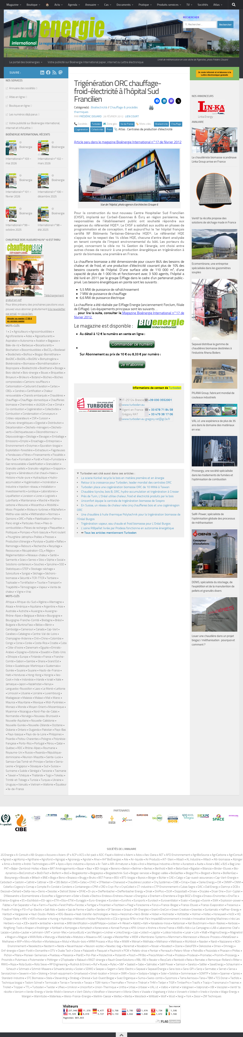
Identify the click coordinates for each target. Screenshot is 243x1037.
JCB (26, 923)
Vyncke (214, 991)
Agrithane (33, 859)
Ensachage (37, 441)
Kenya (47, 684)
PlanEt (80, 955)
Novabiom (143, 946)
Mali (47, 698)
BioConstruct (26, 873)
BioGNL (21, 359)
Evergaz (195, 900)
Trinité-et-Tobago (16, 780)
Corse (19, 643)
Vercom (19, 991)
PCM (126, 950)
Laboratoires (48, 491)
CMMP (228, 882)
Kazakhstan (35, 684)
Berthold (160, 868)
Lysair (188, 932)
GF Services (114, 909)
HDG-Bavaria (65, 914)
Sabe (141, 964)
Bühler (162, 877)
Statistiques (13, 569)
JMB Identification (77, 923)
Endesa (106, 896)
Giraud (127, 909)
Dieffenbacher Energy (130, 891)
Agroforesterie (14, 336)
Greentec (196, 909)
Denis (41, 891)
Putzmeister (37, 960)
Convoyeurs (48, 413)
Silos (41, 559)
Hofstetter (183, 914)
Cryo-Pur (113, 887)
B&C (217, 864)
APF (52, 864)
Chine (44, 638)
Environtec (219, 896)
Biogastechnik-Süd (117, 873)
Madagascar (13, 698)
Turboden (96, 124)
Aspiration (12, 340)
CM (219, 882)
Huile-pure (23, 477)
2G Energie (7, 855)
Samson (180, 964)
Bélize (39, 624)
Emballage (58, 436)
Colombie (56, 638)
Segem (111, 969)
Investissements (16, 491)
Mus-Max (113, 941)
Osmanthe (41, 950)
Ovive (77, 950)
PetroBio (198, 950)
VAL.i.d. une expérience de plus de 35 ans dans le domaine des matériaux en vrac (214, 425)
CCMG (74, 882)
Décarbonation (14, 427)
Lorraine (37, 693)
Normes (53, 514)
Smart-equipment (61, 973)
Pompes (25, 532)
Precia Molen (156, 955)
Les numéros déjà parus (23, 114)
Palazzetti (88, 950)
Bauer (80, 868)
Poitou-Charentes (28, 739)
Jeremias (59, 923)
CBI (51, 882)
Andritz (17, 864)
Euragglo (81, 900)
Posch (132, 955)
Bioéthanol (45, 368)
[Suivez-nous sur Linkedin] (42, 72)
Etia (63, 900)
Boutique (32, 4)
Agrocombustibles (41, 331)
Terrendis (75, 982)
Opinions (11, 518)
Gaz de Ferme (76, 909)
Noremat (129, 946)
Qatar (59, 743)
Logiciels (50, 496)
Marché (43, 500)
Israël (50, 679)
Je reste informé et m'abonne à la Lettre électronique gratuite (214, 73)
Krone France (166, 928)
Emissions (12, 441)
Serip (199, 969)
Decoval (5, 891)
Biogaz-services (139, 873)
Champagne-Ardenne (19, 638)
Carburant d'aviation (36, 386)
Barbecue (27, 345)
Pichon (8, 955)
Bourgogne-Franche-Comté (22, 620)
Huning (54, 918)
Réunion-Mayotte (33, 757)
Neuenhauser (75, 946)
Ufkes (61, 987)
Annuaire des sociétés (22, 88)
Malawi (39, 698)
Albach (180, 859)
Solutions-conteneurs (19, 564)
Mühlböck (190, 941)
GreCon (164, 909)
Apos (61, 864)
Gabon (20, 661)
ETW (71, 900)
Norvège (26, 716)
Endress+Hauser (123, 896)
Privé (169, 955)
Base (44, 868)
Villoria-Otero (131, 991)
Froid (109, 129)
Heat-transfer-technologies (91, 914)
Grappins (58, 468)
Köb (187, 928)
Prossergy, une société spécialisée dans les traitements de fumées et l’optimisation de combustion (212, 475)
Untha (122, 987)
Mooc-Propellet (15, 509)
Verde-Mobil (53, 991)
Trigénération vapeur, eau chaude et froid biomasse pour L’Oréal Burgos (125, 523)
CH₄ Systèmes (162, 882)
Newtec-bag (113, 946)
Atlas (216, 4)
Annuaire (90, 4)
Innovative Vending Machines (210, 918)
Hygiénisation (32, 482)
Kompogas (71, 928)
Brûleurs (24, 377)
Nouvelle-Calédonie (42, 720)
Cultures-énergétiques (19, 423)
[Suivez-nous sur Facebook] (48, 72)
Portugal (39, 743)
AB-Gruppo (37, 855)
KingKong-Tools (13, 928)
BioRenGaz (229, 873)
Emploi (24, 441)
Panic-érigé (12, 523)
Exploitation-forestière (19, 450)
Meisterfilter (121, 937)
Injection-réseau (28, 486)
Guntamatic (211, 909)
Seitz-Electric (126, 969)
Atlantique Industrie (158, 864)
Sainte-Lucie (53, 757)
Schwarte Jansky (63, 969)
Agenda (72, 4)
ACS (81, 855)
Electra (95, 896)
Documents (124, 4)
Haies (52, 473)
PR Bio (142, 955)
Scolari (79, 969)
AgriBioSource (201, 855)
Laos (37, 688)
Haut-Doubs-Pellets (43, 914)
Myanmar (11, 711)
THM (153, 982)
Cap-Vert (52, 629)
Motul (65, 941)
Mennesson (190, 937)
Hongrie (48, 675)
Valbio (164, 987)
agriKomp (19, 859)
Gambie (30, 661)
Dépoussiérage (15, 436)
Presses (49, 537)
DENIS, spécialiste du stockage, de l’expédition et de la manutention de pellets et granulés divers (213, 586)
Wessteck (140, 996)
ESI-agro (46, 900)
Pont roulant (58, 532)
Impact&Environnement (165, 918)
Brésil (58, 620)
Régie (49, 550)
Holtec (207, 914)
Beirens (115, 868)
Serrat (222, 969)
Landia (15, 932)
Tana (202, 978)
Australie (11, 611)
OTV (52, 950)
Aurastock (188, 864)
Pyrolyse (38, 541)
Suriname (11, 771)
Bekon (126, 868)
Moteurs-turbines (37, 509)
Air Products (152, 859)
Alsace (9, 606)
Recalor (153, 960)
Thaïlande (37, 775)
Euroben (114, 900)
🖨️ (151, 107)
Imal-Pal (143, 918)
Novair (155, 946)
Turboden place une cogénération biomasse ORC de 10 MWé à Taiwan (125, 487)
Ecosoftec (47, 896)
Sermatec (210, 969)
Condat (55, 887)
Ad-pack (91, 855)
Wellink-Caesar (102, 996)
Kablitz (137, 923)
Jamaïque (11, 684)
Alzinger (237, 859)
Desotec (52, 891)
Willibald (153, 996)
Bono (62, 877)
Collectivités (97, 129)
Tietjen (162, 982)
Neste (60, 946)
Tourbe (41, 582)
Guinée (10, 670)
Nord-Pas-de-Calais (46, 711)
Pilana (17, 955)
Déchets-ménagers (37, 427)
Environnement (15, 445)
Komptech (86, 928)
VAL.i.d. (154, 987)
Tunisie (34, 780)
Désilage (31, 436)
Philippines (55, 734)
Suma (141, 978)
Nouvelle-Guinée (16, 725)
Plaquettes (56, 528)
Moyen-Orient (37, 707)
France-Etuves (189, 905)
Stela (49, 978)
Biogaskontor (80, 873)
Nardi (214, 941)
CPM (95, 887)
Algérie (42, 602)
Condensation (31, 413)
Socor (132, 973)
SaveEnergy (217, 964)
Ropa (13, 964)
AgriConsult (235, 855)
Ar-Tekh (102, 864)
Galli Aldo (50, 909)
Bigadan (195, 868)
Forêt (37, 459)
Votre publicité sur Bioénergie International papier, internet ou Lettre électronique (96, 62)
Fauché (52, 905)
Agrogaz (60, 859)
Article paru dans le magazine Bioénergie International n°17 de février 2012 (127, 142)
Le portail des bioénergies (24, 62)
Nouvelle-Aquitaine (17, 720)
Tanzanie (47, 771)
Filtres (27, 455)
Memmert (174, 937)
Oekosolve (205, 946)
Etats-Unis (59, 652)
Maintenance (28, 500)
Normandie (12, 716)
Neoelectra (34, 946)
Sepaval (140, 969)
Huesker (42, 918)
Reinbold (179, 960)
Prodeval (192, 955)
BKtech (36, 877)
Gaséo (61, 909)
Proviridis (7, 960)
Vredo (203, 991)
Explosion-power (231, 900)
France (47, 656)
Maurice (10, 702)
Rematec (200, 960)
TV (188, 4)
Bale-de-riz (12, 345)
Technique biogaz (12, 982)
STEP (25, 569)
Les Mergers (94, 932)
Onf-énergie (8, 950)
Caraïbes (11, 634)
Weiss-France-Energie (77, 996)
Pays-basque (15, 734)
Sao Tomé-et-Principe (29, 761)
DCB (235, 887)
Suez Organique (126, 978)
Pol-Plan (91, 955)
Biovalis (24, 877)
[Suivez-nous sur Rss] (54, 72)
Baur (89, 868)
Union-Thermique (105, 987)
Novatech (167, 946)
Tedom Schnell (33, 982)
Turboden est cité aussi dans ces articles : (107, 473)
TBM (210, 978)
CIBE (176, 882)
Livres (39, 496)
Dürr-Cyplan (233, 891)
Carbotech (6, 882)
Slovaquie (35, 766)
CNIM (237, 882)
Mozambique (56, 707)
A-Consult (22, 855)
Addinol (118, 855)
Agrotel (87, 859)
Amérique (22, 606)
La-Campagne (200, 928)
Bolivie (41, 615)
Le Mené (48, 688)
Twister (50, 987)
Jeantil (33, 923)
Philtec (236, 950)
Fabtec (7, 905)
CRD (103, 887)
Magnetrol (236, 932)
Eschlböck (33, 900)
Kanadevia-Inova (160, 923)
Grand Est (53, 661)
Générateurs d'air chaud (33, 473)
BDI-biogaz (101, 868)
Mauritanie (24, 702)
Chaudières (56, 395)
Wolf (163, 996)
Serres (32, 559)
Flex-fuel (11, 459)
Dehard (16, 891)
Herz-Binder (141, 914)
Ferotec (79, 905)
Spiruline (52, 564)
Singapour (22, 766)
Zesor (197, 996)
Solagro (153, 973)
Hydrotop (66, 918)
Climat (58, 404)
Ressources (13, 550)
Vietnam (36, 784)
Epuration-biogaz (50, 445)
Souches (39, 564)
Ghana (41, 661)
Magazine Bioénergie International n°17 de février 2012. (129, 315)
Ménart (136, 941)
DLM (169, 891)
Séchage (38, 573)
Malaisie (27, 698)
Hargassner (21, 914)
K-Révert (125, 923)
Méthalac (148, 941)
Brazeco (72, 877)
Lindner (108, 932)
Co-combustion (15, 409)
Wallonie (48, 784)
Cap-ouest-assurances (199, 877)
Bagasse (53, 340)
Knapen (29, 928)
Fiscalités (58, 455)
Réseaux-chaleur (37, 555)
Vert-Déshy (84, 991)
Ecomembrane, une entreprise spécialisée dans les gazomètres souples (211, 268)
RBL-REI (141, 960)
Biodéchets (14, 354)
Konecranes (101, 928)
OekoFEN (190, 946)
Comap (30, 887)
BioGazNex (176, 873)
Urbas (132, 987)
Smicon (114, 973)
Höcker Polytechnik (98, 918)
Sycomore (171, 978)
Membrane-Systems (153, 937)
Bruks (92, 877)
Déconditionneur (46, 432)
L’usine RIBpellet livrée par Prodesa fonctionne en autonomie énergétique (127, 528)
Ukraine (57, 780)
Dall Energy (212, 887)
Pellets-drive (139, 950)
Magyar (22, 937)
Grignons (11, 473)
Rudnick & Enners (80, 964)
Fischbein (119, 905)
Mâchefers (57, 509)
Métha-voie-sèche (17, 514)
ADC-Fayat (105, 855)
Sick (33, 973)
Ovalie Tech (64, 950)
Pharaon (225, 950)
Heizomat (126, 914)
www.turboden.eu (133, 405)
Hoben (155, 914)
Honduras (19, 675)
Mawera (91, 937)
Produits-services (167, 4)
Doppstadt (180, 891)
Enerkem (155, 896)
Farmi (42, 905)
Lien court (132, 116)
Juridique (33, 491)
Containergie (82, 887)
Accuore (51, 855)
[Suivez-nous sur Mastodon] (60, 72)
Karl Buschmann (197, 923)
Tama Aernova (188, 978)
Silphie (50, 559)
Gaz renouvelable (16, 464)
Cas (106, 4)
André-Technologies (36, 864)
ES (23, 900)
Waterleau (55, 996)
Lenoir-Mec (60, 932)
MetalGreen (229, 937)
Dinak (149, 891)
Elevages (44, 436)
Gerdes (100, 909)
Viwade (146, 991)
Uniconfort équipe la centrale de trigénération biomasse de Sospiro (123, 501)
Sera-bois (175, 969)
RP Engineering (58, 964)
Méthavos (176, 941)
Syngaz (26, 573)
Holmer (196, 914)
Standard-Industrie (13, 978)
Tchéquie (23, 775)
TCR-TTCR (38, 578)
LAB (213, 928)
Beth (170, 868)
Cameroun (27, 629)
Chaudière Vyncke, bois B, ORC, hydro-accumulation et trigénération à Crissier (130, 491)
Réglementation (15, 555)
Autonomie (26, 340)
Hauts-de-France (49, 670)
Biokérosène (13, 363)
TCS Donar (221, 978)
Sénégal (34, 771)
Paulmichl (115, 950)
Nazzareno (225, 941)
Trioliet (7, 987)
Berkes (148, 868)
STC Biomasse (35, 978)
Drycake (204, 891)
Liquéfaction (13, 496)
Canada (40, 629)
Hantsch (7, 914)
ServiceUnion (9, 973)
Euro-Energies (97, 900)
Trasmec (234, 982)
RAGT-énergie (96, 960)
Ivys (18, 923)
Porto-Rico (25, 743)
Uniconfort (86, 987)
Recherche (40, 546)
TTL (27, 987)
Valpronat (202, 987)
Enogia (197, 896)
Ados (139, 855)
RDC (19, 748)
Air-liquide (137, 859)
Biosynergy (11, 877)
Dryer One (217, 891)
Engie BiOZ (184, 896)
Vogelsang (159, 991)
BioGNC (10, 359)
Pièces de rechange (35, 528)
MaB (204, 932)
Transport (54, 582)
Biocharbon (12, 350)
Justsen (112, 923)
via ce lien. (27, 313)
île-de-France (127, 124)
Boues (44, 372)
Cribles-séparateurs (17, 418)
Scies (23, 559)
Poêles (38, 537)
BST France (105, 877)
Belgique (29, 615)
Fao (34, 905)
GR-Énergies (141, 909)
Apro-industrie (75, 864)
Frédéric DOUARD (90, 116)
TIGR (171, 982)
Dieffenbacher (106, 891)
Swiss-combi (155, 978)
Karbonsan (179, 923)
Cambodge (12, 629)
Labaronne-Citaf (228, 928)
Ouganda (34, 729)
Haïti (8, 675)
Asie (60, 606)
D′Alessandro (12, 896)
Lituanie (25, 693)
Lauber (25, 932)
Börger (152, 877)
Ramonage (12, 546)
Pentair (154, 950)
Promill (218, 955)
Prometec (206, 955)
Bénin (48, 624)
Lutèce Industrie (172, 932)
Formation (25, 459)
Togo (49, 775)
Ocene (179, 946)
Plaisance (67, 955)
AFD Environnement (178, 855)
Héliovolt (79, 918)
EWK (215, 900)
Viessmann (114, 991)
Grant (154, 909)
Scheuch (11, 969)
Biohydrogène (48, 359)
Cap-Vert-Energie (226, 877)
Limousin (13, 693)
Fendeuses (14, 455)
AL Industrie (193, 859)
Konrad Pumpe (120, 928)
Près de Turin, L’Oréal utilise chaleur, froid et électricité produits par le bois (127, 496)
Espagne (22, 652)
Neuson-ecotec (94, 946)
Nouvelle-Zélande (39, 725)
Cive (49, 404)
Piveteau (55, 955)
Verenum (68, 991)
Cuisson (43, 418)
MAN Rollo (36, 937)
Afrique (10, 602)
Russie (29, 752)
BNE (45, 877)
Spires (236, 973)
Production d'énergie (18, 541)
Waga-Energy (229, 991)
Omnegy (228, 946)
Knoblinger (42, 928)
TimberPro (183, 982)
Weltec (118, 996)
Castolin (19, 882)
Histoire (10, 477)
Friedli (5, 909)
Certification (34, 391)
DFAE (82, 891)
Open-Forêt (25, 950)
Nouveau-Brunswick (46, 716)
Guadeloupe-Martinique (29, 666)
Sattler (203, 964)
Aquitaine (35, 606)
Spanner (225, 973)
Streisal (85, 978)
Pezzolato (211, 950)
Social (60, 559)
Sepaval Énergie (157, 969)
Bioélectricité (99, 107)
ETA (56, 900)
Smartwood (81, 973)
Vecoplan (222, 987)
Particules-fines (31, 523)
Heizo (114, 914)
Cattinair (42, 882)
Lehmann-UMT (41, 932)
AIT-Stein (168, 859)
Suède (23, 771)
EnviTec (232, 896)
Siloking (42, 973)
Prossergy (231, 955)
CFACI (92, 882)
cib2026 (40, 404)
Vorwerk (182, 991)
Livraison (28, 496)
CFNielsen (105, 882)
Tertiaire (52, 578)
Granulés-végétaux (39, 468)
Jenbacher (45, 923)
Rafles (60, 541)
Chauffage (176, 124)
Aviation (40, 340)
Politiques (11, 532)
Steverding (60, 978)
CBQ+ (9, 391)
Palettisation (42, 518)
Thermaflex (117, 982)
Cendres (20, 391)
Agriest (6, 859)
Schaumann (233, 964)
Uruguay (11, 784)
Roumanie (49, 748)
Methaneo (8, 941)
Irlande (40, 679)
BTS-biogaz (128, 877)
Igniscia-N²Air (128, 918)
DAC (200, 887)
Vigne (20, 591)
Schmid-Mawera (41, 969)
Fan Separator (21, 905)
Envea (207, 896)
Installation (47, 486)
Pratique (144, 4)
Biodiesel (59, 350)
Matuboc (78, 937)
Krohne (152, 928)
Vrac (28, 591)
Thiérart (142, 982)
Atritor (176, 864)
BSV (116, 877)
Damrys (225, 887)
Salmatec (151, 964)
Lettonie (60, 688)
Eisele (85, 896)
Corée (28, 643)
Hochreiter (168, 914)
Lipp (135, 932)
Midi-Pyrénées (55, 702)
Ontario (22, 729)
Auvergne (37, 611)
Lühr (196, 932)
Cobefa (7, 887)
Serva (231, 969)
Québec (10, 748)
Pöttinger (52, 960)
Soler (164, 973)
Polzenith (120, 955)
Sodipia (142, 973)
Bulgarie (10, 624)
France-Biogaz (169, 905)
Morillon (37, 941)
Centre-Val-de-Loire (44, 634)
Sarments (11, 559)
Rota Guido (25, 964)
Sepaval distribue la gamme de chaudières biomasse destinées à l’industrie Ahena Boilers (212, 348)
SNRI (124, 973)
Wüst (172, 996)
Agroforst (47, 859)
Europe (24, 656)
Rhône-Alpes (33, 748)
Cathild (30, 882)
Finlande (36, 656)
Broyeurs (11, 377)
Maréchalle (64, 937)
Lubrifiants (12, 500)
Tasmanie (60, 771)
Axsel (209, 864)
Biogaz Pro (207, 108)
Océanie (10, 729)
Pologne (46, 739)
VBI (212, 987)
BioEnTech (43, 873)
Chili (36, 638)
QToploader (67, 960)
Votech (193, 991)
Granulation (52, 464)
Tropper (18, 987)
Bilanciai (207, 868)
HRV (24, 918)
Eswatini (45, 652)
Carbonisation (14, 386)
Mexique (38, 702)
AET (161, 855)
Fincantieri (105, 905)
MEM (135, 937)
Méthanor (162, 941)
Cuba (63, 643)
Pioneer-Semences (35, 955)
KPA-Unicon (138, 928)
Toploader (12, 582)
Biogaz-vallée (160, 873)
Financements (41, 455)
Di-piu (91, 891)
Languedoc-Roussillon (19, 688)
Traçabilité (12, 587)
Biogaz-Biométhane (47, 354)
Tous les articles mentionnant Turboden (110, 532)
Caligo (179, 877)
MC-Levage (105, 937)
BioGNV (32, 359)
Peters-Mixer (182, 950)
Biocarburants (44, 345)
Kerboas (233, 923)
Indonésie (28, 679)
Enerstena (169, 896)
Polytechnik (105, 955)
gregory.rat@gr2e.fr (157, 419)
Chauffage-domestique (34, 400)
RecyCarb (165, 960)
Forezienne (142, 905)
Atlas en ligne (17, 97)
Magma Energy (219, 932)
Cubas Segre (187, 887)
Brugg (83, 877)
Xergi (181, 996)
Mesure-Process (210, 937)
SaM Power (166, 964)
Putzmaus (21, 960)
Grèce (9, 666)
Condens (67, 887)
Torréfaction (27, 582)
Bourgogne (53, 615)
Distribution (55, 423)
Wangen (27, 996)
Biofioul (27, 354)
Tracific (196, 982)
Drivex (193, 891)
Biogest (205, 873)
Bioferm (57, 873)
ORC (21, 518)
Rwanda (40, 752)
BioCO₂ (48, 350)
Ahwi (97, 859)
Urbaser (143, 987)
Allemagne (55, 602)
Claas (193, 882)
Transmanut (219, 982)
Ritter (236, 960)
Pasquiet (102, 950)
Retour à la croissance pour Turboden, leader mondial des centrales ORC (126, 482)
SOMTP (203, 973)
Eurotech (153, 900)
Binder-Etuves (222, 868)
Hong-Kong (34, 675)
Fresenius (232, 905)
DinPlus (159, 891)
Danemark (32, 647)
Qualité (50, 541)
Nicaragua (25, 711)
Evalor (184, 900)
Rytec (113, 964)
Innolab (186, 918)
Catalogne (24, 634)
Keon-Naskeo (217, 923)
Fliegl (130, 905)
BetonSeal (182, 868)
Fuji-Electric (35, 909)
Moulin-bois (79, 941)
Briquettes (57, 372)
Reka (189, 960)
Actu (57, 4)
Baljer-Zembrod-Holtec (25, 868)
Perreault (166, 950)
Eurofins (126, 900)
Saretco (192, 964)
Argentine (49, 606)
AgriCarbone (219, 855)
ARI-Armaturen (119, 864)
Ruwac (104, 964)
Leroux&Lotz (76, 932)
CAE (171, 877)
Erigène (14, 900)
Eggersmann (63, 896)
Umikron (72, 987)
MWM (125, 941)
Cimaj (184, 882)
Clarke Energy (207, 882)
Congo (9, 643)
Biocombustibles (31, 350)
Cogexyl (19, 887)
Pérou (50, 743)
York (188, 996)
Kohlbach (57, 928)
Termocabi (51, 982)
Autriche (23, 611)
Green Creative (180, 909)
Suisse (55, 766)
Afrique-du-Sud (26, 602)
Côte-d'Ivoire (15, 647)
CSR (34, 418)
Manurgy (50, 937)
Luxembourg (52, 693)
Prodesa (180, 955)
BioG (66, 873)
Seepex (100, 969)
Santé (53, 555)
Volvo (171, 991)
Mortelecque (52, 941)
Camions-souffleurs (36, 382)
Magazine (12, 4)
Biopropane (12, 368)
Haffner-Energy (230, 909)
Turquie (45, 780)
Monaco (10, 707)
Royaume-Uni (14, 752)
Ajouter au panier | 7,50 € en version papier (19, 319)
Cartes (54, 386)
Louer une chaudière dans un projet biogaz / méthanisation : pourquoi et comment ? (213, 640)
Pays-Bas (60, 729)
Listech (144, 932)
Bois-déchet (13, 372)
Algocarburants (44, 336)
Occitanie (57, 725)
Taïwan (12, 775)
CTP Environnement (166, 887)
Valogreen (188, 987)
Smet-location (98, 973)
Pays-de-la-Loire (36, 734)
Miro (27, 941)
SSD (61, 564)
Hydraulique (40, 477)
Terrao (64, 982)
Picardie (10, 739)
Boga (53, 877)
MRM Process (96, 941)
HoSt (231, 914)
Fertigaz (91, 905)
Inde (16, 679)
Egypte (44, 647)
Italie (58, 679)
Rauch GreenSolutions (121, 960)
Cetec (83, 882)
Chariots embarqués (35, 395)
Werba (128, 996)
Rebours (26, 546)
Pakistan (47, 729)
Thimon (131, 982)
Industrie (11, 486)
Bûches (47, 377)
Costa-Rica (41, 643)
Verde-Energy (34, 991)
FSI (24, 909)
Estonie (33, 652)
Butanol (36, 377)
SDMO (89, 969)
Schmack (24, 969)
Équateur (61, 784)
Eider (76, 896)
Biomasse (29, 363)
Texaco (88, 982)
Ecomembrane (30, 896)
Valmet (175, 987)
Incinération (49, 482)
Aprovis (90, 864)
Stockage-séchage (42, 569)
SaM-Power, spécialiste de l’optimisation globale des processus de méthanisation (213, 518)
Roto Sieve (40, 964)
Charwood (119, 882)
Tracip (206, 982)
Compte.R (43, 887)
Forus (155, 905)
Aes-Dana (150, 855)
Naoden (203, 941)
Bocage (59, 368)
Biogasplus (96, 873)
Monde (22, 707)
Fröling (15, 909)
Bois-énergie (30, 372)
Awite (200, 864)
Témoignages (28, 587)
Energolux (141, 896)
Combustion (13, 413)
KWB (180, 928)
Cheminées (26, 404)
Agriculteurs (21, 331)
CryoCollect (127, 887)
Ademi (129, 855)
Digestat (40, 423)
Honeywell (219, 914)
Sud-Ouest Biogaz (103, 978)
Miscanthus (37, 505)
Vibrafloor (99, 991)
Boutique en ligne (19, 105)
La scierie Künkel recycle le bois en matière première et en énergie (122, 478)
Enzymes (32, 445)
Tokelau (58, 775)
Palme (56, 518)
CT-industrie (144, 887)
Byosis (142, 877)
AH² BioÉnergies (111, 859)
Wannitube (40, 996)
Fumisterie (57, 459)
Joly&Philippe (98, 923)
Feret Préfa (66, 905)
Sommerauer (189, 973)
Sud (46, 766)
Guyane (32, 670)
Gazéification (35, 464)
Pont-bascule (40, 532)
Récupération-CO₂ (32, 550)
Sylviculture (12, 573)
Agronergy (74, 859)
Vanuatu (23, 784)
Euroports (139, 900)
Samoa (10, 761)
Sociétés (203, 4)
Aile (126, 859)
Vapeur (43, 587)
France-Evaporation (212, 905)
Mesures (23, 505)
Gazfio (90, 909)
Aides (29, 336)
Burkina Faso (25, 624)
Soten (214, 973)
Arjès (134, 864)
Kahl (145, 923)
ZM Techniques (212, 996)
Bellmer (137, 868)
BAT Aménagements (62, 868)
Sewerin (24, 973)
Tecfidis (234, 978)
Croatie (54, 643)
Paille (29, 518)
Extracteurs (42, 450)
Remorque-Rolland (219, 960)
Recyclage (54, 546)
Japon (22, 684)
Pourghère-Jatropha (20, 537)
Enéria (4, 900)
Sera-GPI (188, 969)
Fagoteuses (58, 450)
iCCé (115, 918)
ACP (74, 855)
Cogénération (81, 129)
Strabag (74, 978)
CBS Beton (61, 882)
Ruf (95, 964)
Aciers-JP (63, 855)
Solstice (173, 973)
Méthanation (38, 514)
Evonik (206, 900)
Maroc (56, 698)
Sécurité (24, 578)
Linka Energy (123, 932)
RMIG (4, 964)
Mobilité (52, 505)
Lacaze (5, 932)
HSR (32, 918)
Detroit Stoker (68, 891)
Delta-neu (30, 891)
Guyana (21, 670)
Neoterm (49, 946)
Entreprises (53, 441)
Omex (217, 946)
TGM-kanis (101, 982)
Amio (7, 864)
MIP (19, 941)
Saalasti (131, 964)
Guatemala (52, 666)
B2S (224, 864)
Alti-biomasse (222, 859)
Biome (216, 873)
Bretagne (47, 620)
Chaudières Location (139, 882)
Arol (141, 864)
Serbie (49, 761)
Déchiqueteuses (24, 432)
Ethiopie (12, 656)
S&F (121, 964)
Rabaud (81, 960)
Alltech (207, 859)
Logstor (155, 932)
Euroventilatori (169, 900)
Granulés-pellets (15, 468)
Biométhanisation (47, 363)
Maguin (11, 937)
